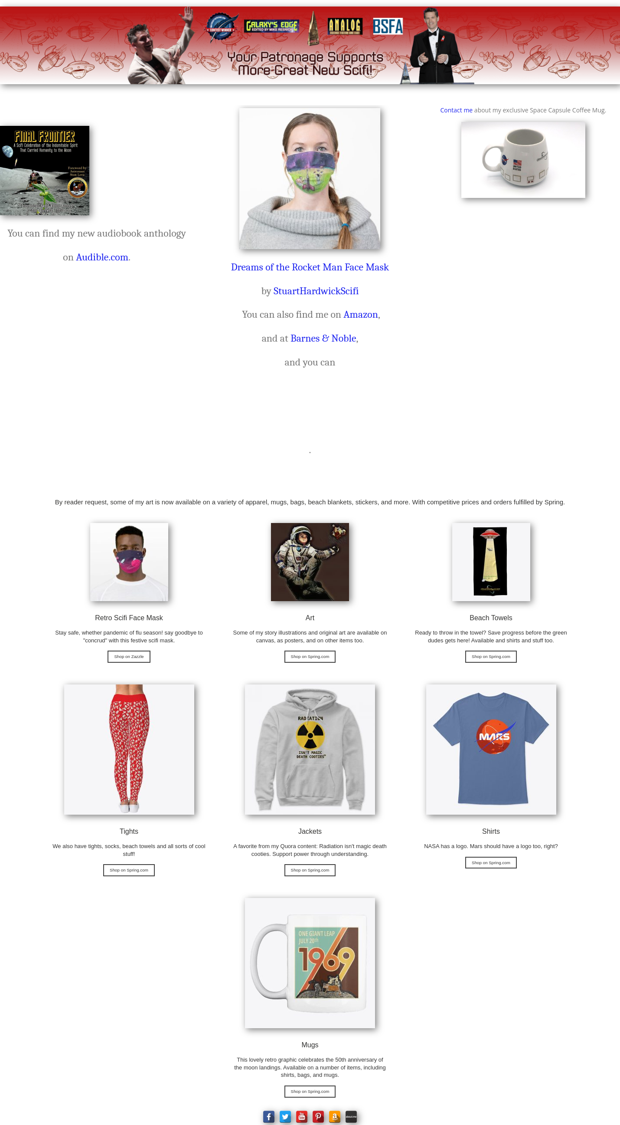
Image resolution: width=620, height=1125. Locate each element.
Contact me (456, 110)
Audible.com (102, 257)
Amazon (360, 314)
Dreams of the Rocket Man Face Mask (310, 267)
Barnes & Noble (323, 338)
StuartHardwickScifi (316, 291)
